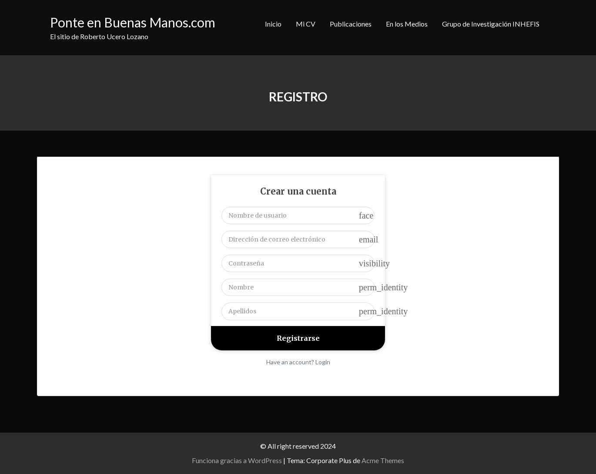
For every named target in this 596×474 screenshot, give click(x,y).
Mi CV (305, 24)
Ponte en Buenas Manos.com (132, 22)
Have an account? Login (298, 362)
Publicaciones (351, 24)
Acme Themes (383, 460)
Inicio (273, 24)
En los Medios (407, 24)
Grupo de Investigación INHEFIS (490, 24)
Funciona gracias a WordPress (237, 460)
